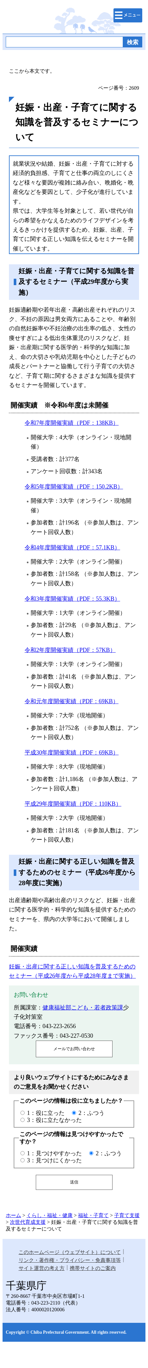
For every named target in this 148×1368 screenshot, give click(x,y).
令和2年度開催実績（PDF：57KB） (70, 650)
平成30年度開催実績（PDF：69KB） (72, 752)
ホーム (13, 1215)
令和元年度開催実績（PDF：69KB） (72, 701)
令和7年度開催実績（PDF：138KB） (72, 423)
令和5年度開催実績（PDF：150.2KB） (74, 486)
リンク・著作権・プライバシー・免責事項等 (70, 1260)
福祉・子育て (93, 1215)
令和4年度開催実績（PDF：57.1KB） (72, 547)
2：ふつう (92, 1113)
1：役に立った (45, 1113)
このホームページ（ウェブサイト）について (70, 1252)
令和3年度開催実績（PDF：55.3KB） (72, 599)
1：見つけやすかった (54, 1153)
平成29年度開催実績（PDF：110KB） (73, 804)
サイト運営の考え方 (42, 1268)
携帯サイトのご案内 (93, 1268)
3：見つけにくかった (54, 1160)
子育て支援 (127, 1215)
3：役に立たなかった (54, 1120)
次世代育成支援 (28, 1222)
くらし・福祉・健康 (50, 1215)
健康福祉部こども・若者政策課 (83, 1007)
